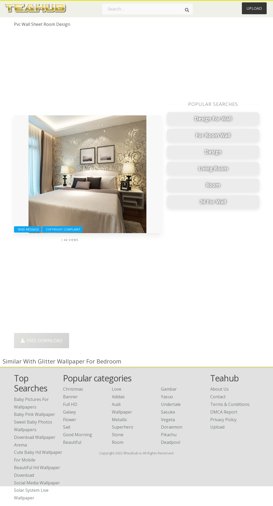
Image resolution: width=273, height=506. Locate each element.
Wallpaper (122, 412)
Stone (117, 435)
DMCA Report (223, 412)
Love (116, 389)
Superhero (122, 427)
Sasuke (168, 412)
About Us (219, 389)
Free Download (42, 340)
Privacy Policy (223, 420)
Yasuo (167, 397)
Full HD (70, 404)
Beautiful (72, 442)
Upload (254, 8)
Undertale (171, 404)
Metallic (119, 420)
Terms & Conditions (230, 404)
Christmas (73, 389)
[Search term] (147, 9)
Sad (66, 427)
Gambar (169, 389)
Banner (70, 397)
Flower (69, 420)
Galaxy (69, 412)
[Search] (187, 10)
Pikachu (168, 435)
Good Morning (77, 435)
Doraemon (171, 427)
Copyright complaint (62, 229)
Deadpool (170, 442)
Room (117, 442)
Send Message (27, 229)
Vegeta (168, 420)
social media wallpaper (37, 483)
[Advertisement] (87, 73)
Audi (116, 404)
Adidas (118, 397)
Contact (218, 397)
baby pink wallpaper (34, 414)
